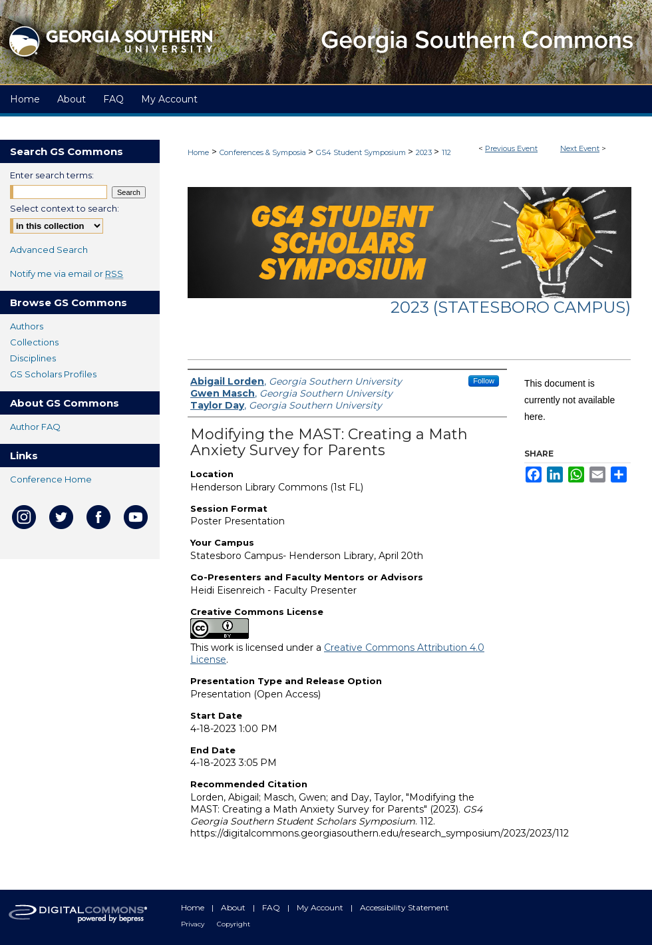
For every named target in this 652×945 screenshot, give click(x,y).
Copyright (233, 924)
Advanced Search (49, 249)
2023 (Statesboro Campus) (511, 307)
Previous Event (511, 148)
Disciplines (33, 358)
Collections (34, 342)
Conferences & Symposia (264, 152)
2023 (425, 152)
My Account (321, 907)
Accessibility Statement (404, 907)
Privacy (193, 924)
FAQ (272, 907)
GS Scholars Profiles (53, 374)
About (234, 907)
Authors (26, 326)
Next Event (579, 148)
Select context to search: (64, 208)
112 (446, 152)
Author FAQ (35, 426)
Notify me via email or (66, 273)
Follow (483, 381)
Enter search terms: (52, 175)
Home (198, 152)
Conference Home (51, 479)
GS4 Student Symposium (362, 152)
